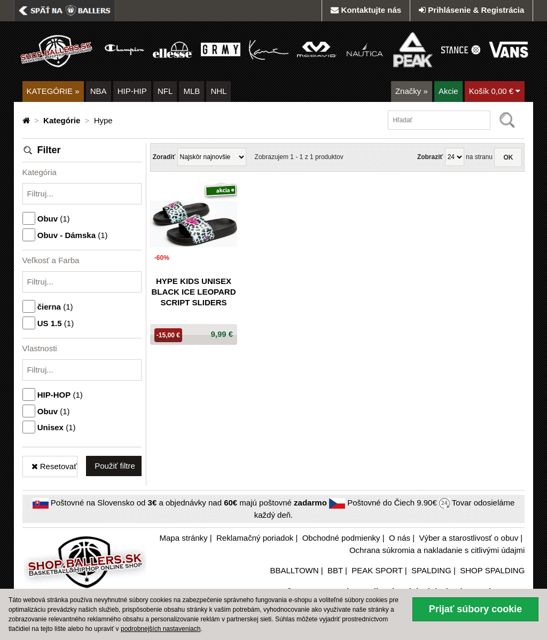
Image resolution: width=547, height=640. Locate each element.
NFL (165, 91)
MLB (191, 91)
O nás (399, 537)
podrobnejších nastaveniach (160, 629)
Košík (495, 91)
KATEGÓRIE (53, 91)
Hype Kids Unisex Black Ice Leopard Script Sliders (193, 291)
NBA (98, 91)
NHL (218, 91)
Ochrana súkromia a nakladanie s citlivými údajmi (437, 550)
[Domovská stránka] (27, 120)
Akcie (448, 91)
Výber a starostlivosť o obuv (468, 537)
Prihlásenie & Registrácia (471, 9)
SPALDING (431, 570)
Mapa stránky (184, 537)
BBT (335, 570)
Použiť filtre (115, 465)
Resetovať (54, 466)
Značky (411, 91)
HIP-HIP (132, 91)
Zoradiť (164, 157)
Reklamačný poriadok (254, 537)
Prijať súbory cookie (475, 609)
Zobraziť (430, 157)
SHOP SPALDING (492, 570)
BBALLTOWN (294, 570)
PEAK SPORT (376, 570)
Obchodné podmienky (341, 537)
